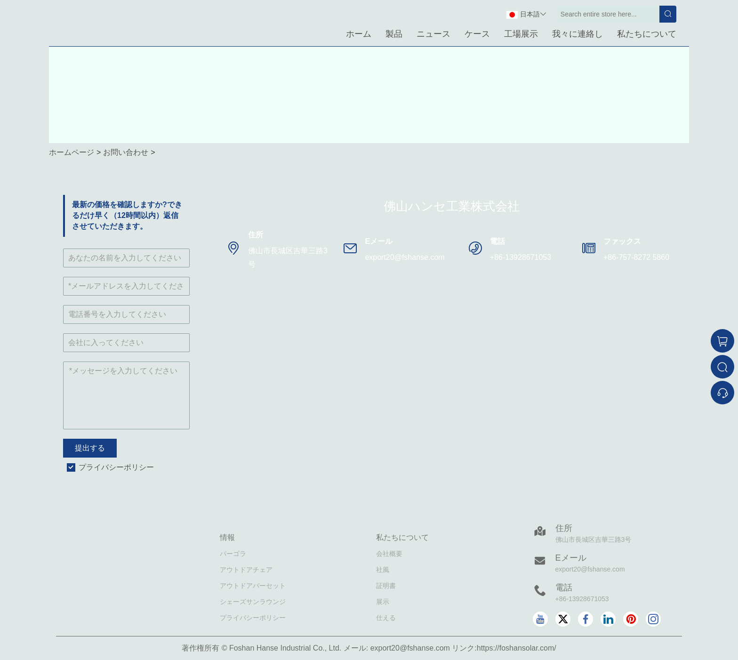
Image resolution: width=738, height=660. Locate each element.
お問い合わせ (125, 152)
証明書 (386, 585)
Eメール (570, 558)
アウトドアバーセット (253, 585)
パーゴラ (233, 553)
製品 (393, 34)
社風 (382, 569)
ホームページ (71, 152)
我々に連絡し (577, 34)
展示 (382, 601)
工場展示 (521, 34)
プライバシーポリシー (116, 467)
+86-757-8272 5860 (636, 257)
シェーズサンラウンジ (253, 601)
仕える (386, 617)
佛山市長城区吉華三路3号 (288, 257)
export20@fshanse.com (404, 257)
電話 (563, 587)
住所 (563, 528)
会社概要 (389, 553)
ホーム (358, 34)
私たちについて (646, 34)
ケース (477, 34)
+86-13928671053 (520, 257)
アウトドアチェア (246, 569)
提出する (90, 448)
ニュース (433, 34)
